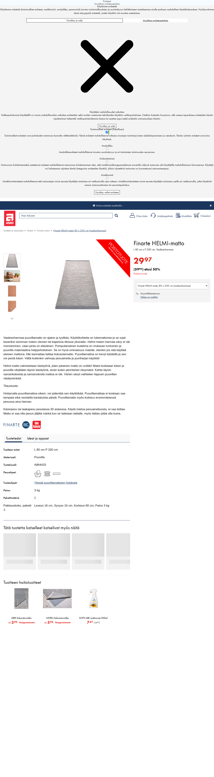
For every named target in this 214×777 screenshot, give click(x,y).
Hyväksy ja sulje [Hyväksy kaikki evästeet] (75, 20)
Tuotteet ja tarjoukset (32, 224)
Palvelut (75, 224)
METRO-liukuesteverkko (57, 618)
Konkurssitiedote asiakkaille (109, 205)
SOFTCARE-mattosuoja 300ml (93, 618)
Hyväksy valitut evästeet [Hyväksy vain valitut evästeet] (107, 192)
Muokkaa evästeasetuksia (155, 20)
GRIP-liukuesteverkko (21, 618)
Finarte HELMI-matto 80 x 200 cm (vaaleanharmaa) (79, 230)
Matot (30, 230)
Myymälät (57, 224)
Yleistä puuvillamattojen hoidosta (55, 482)
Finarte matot (43, 230)
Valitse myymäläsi (149, 297)
